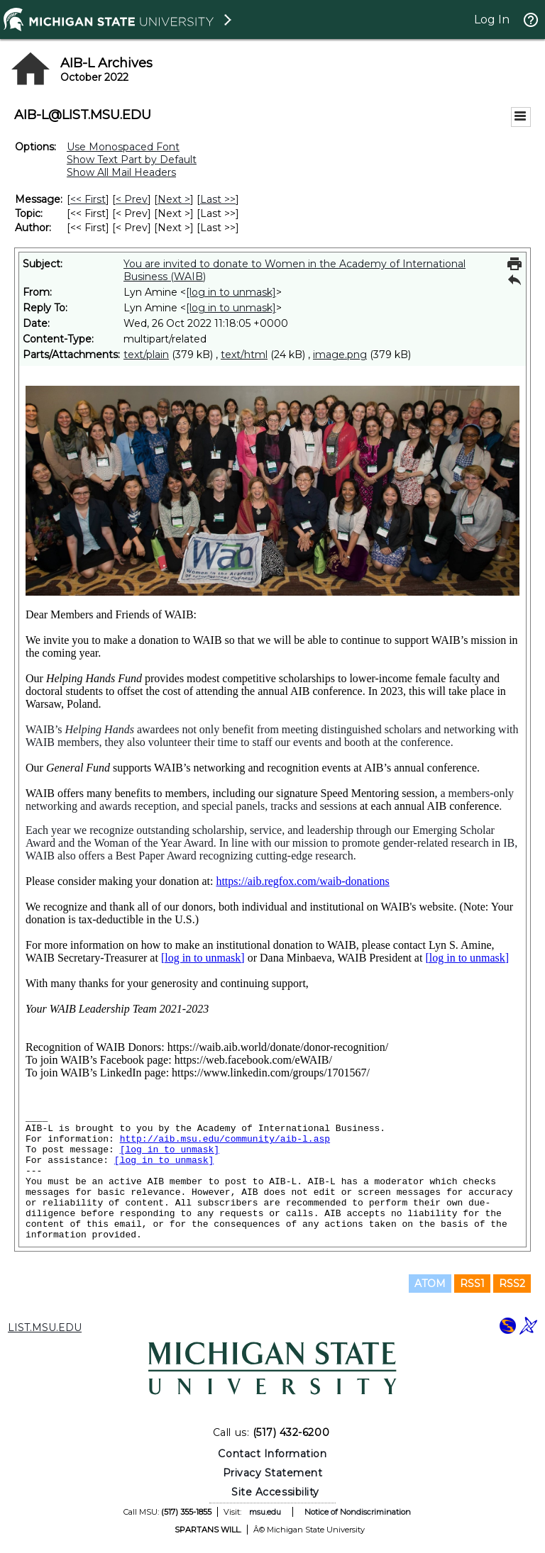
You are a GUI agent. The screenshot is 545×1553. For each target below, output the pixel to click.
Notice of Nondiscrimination (357, 1512)
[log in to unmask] (231, 292)
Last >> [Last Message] (218, 199)
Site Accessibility (275, 1492)
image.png (340, 354)
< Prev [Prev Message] (132, 199)
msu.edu (265, 1512)
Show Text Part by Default (132, 159)
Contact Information (272, 1453)
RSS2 (512, 1283)
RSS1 (472, 1283)
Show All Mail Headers (121, 172)
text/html (244, 354)
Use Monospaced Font (123, 146)
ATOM (430, 1283)
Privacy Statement (273, 1472)
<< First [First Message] (88, 199)
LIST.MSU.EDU (45, 1327)
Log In (492, 19)
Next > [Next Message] (174, 199)
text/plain (146, 354)
